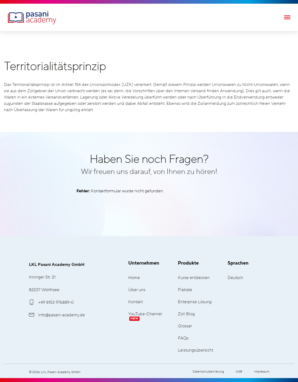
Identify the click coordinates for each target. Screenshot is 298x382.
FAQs (183, 338)
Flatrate (185, 289)
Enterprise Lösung (195, 302)
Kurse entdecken (194, 277)
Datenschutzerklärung (208, 372)
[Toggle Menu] (287, 17)
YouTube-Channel (145, 316)
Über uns (136, 289)
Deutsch (235, 277)
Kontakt (135, 302)
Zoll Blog (186, 314)
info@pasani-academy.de (57, 315)
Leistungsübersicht (195, 350)
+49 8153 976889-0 (51, 302)
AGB (239, 372)
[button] (11, 370)
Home (134, 277)
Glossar (185, 326)
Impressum (261, 372)
